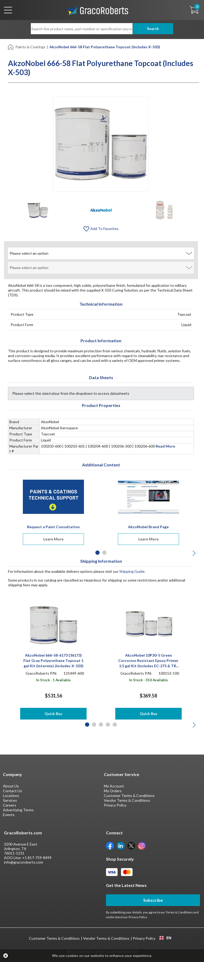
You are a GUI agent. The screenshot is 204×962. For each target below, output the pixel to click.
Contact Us (12, 790)
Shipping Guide (131, 571)
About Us (11, 786)
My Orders (113, 790)
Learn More (53, 539)
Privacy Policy (115, 805)
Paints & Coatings (30, 47)
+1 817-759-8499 (37, 857)
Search (153, 28)
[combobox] (165, 938)
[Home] (11, 46)
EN (165, 937)
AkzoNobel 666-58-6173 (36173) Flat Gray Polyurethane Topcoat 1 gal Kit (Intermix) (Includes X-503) (53, 660)
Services (10, 800)
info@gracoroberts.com (23, 862)
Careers (9, 805)
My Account (114, 786)
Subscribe (153, 900)
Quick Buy (53, 713)
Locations (11, 795)
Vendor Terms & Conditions (127, 800)
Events (9, 814)
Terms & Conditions (179, 912)
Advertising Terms (18, 810)
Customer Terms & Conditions (129, 795)
